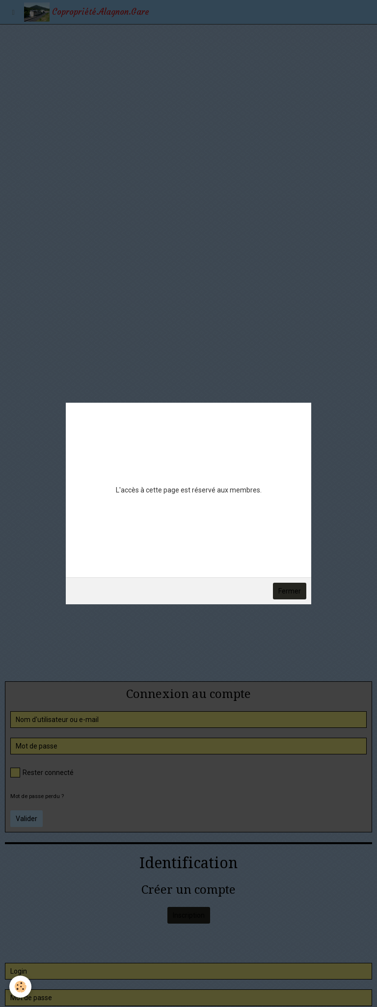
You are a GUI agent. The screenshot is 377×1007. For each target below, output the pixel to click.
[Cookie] (21, 987)
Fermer (289, 591)
